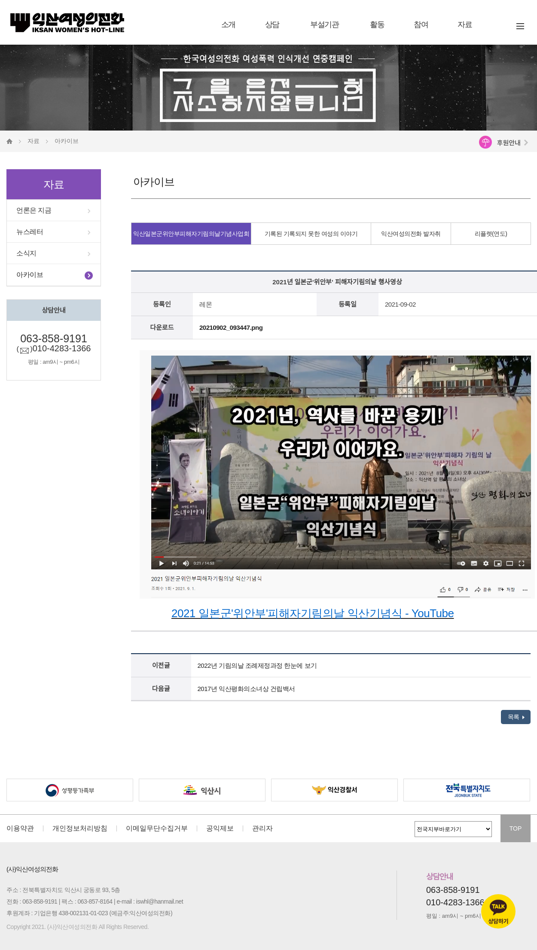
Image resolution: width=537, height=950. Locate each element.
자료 (465, 24)
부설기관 (324, 24)
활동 (377, 24)
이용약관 (20, 828)
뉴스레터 (29, 231)
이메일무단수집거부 (157, 828)
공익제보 (220, 828)
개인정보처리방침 (79, 828)
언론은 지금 (33, 210)
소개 (228, 24)
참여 (421, 24)
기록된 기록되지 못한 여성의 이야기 (311, 233)
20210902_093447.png (230, 327)
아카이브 (29, 274)
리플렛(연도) (491, 233)
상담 (272, 24)
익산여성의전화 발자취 (410, 233)
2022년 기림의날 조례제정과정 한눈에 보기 (257, 665)
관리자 (262, 828)
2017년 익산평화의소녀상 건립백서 (246, 688)
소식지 (26, 253)
